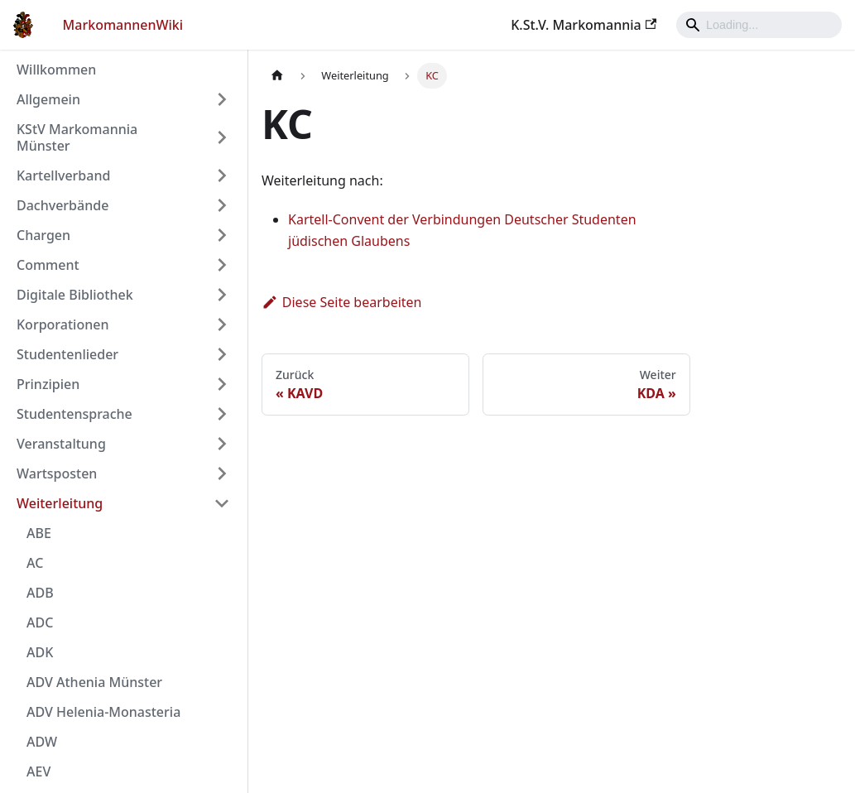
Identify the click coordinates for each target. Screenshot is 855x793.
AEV (38, 771)
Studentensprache (74, 414)
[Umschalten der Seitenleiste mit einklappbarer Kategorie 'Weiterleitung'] (222, 503)
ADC (39, 622)
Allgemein (48, 99)
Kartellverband (63, 175)
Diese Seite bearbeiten (342, 302)
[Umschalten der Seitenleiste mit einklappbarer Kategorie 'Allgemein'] (222, 99)
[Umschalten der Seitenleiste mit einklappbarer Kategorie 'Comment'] (222, 265)
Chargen (43, 235)
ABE (38, 533)
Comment (48, 265)
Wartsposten (57, 473)
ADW (41, 742)
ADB (40, 593)
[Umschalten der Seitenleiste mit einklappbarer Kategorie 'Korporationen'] (222, 324)
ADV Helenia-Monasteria (103, 712)
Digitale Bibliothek (75, 295)
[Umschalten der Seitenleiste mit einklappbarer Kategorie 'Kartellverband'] (222, 175)
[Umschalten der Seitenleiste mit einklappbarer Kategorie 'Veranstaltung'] (222, 443)
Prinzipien (48, 384)
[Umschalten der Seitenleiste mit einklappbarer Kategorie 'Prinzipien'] (222, 384)
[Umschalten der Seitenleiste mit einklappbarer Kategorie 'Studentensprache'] (222, 414)
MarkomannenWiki (123, 25)
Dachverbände (62, 205)
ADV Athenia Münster (94, 682)
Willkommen (56, 69)
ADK (39, 652)
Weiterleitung (60, 503)
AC (34, 563)
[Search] (759, 25)
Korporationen (62, 324)
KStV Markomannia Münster (77, 137)
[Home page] (277, 76)
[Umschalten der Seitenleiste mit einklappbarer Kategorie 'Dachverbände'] (222, 205)
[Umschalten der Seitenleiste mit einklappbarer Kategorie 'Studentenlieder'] (222, 354)
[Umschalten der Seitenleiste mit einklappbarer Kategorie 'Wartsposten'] (222, 473)
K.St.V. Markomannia (583, 25)
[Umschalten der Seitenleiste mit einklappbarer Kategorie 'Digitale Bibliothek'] (222, 294)
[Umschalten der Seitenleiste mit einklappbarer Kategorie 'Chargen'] (222, 235)
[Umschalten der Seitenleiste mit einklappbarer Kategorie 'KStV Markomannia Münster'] (222, 137)
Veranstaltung (61, 444)
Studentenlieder (67, 354)
